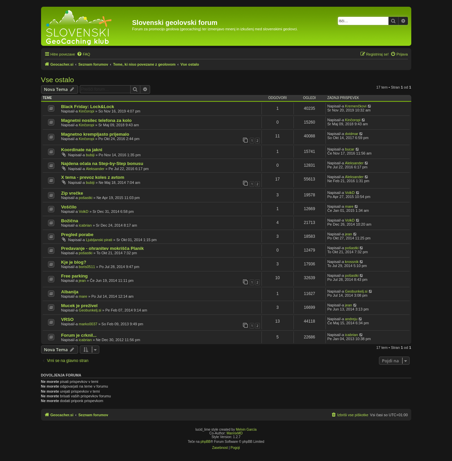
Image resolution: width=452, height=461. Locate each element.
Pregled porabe (77, 234)
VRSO (67, 319)
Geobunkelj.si (356, 291)
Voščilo (69, 206)
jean (348, 234)
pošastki (85, 198)
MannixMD (235, 433)
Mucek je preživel (79, 305)
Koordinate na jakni (81, 149)
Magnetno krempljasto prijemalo (95, 134)
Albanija (69, 291)
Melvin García (246, 429)
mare (349, 206)
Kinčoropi (86, 111)
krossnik (351, 262)
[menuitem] (83, 54)
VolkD (350, 193)
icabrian (85, 225)
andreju (351, 319)
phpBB (206, 441)
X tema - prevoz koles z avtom (93, 177)
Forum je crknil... (79, 335)
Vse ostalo (57, 80)
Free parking (74, 275)
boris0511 (87, 267)
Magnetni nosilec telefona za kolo (96, 120)
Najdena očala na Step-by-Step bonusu (102, 163)
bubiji (90, 155)
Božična (69, 220)
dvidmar (351, 134)
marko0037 (88, 324)
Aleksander (95, 169)
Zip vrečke (72, 193)
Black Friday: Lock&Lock (87, 106)
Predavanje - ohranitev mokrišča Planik (102, 248)
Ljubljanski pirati (99, 240)
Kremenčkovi (356, 106)
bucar (349, 149)
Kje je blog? (73, 262)
